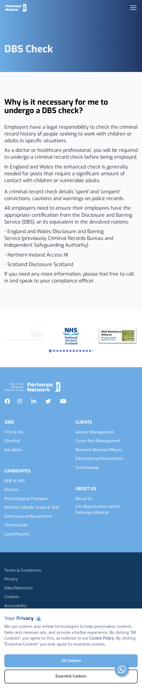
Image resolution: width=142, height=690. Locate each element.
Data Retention (18, 588)
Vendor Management (94, 432)
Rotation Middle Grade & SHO (31, 507)
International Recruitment (28, 516)
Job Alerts (13, 450)
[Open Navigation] (133, 7)
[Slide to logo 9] (80, 351)
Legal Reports (17, 534)
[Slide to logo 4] (64, 351)
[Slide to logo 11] (87, 351)
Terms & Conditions (22, 570)
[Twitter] (48, 401)
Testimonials (16, 525)
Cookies (11, 597)
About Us (83, 499)
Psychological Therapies (26, 499)
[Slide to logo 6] (70, 351)
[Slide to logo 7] (74, 351)
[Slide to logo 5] (67, 351)
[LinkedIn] (34, 401)
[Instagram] (19, 401)
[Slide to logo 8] (77, 351)
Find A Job (14, 432)
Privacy (11, 579)
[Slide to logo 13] (92, 350)
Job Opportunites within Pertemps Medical (97, 510)
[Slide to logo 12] (90, 351)
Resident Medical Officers (98, 450)
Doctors (11, 490)
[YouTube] (63, 401)
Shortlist (12, 441)
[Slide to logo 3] (61, 351)
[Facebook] (7, 401)
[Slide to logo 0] (50, 350)
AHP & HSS (14, 481)
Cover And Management (98, 441)
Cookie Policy (101, 638)
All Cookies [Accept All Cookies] (71, 660)
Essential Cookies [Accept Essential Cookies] (71, 676)
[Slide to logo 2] (57, 351)
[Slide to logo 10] (83, 351)
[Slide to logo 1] (54, 351)
